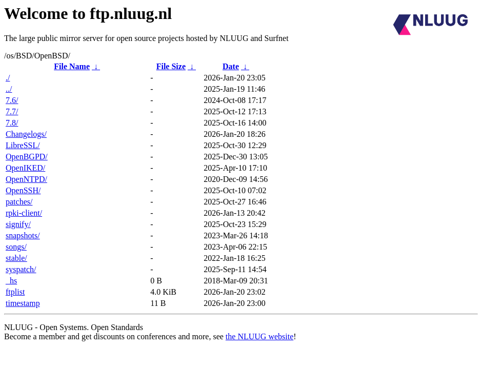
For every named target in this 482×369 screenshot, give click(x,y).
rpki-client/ (24, 213)
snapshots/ (23, 235)
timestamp (23, 303)
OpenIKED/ (25, 167)
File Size (171, 66)
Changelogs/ (26, 134)
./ (8, 77)
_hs (11, 280)
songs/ (16, 246)
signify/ (18, 224)
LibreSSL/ (23, 145)
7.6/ (12, 100)
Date (231, 66)
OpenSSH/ (23, 190)
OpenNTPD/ (26, 179)
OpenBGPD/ (27, 156)
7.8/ (12, 122)
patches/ (19, 201)
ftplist (15, 292)
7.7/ (12, 111)
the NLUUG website (259, 336)
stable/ (16, 258)
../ (9, 89)
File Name (72, 66)
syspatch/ (21, 269)
